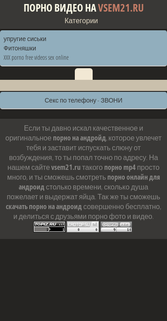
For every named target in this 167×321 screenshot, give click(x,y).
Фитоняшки (20, 48)
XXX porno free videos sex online (36, 57)
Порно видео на (84, 7)
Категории (81, 20)
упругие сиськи (25, 38)
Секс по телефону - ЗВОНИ (83, 100)
